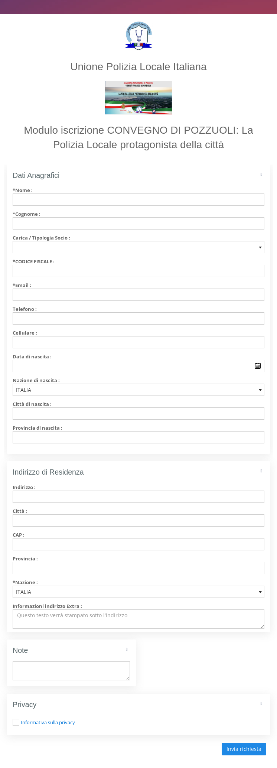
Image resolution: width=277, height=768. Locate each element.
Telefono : (25, 309)
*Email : (22, 285)
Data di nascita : (32, 356)
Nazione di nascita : (36, 380)
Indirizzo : (24, 487)
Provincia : (25, 558)
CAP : (19, 534)
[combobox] (138, 247)
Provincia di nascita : (37, 427)
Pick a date (258, 366)
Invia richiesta (244, 748)
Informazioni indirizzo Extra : (47, 606)
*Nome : (23, 190)
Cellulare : (25, 332)
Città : (20, 511)
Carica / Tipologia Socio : (41, 237)
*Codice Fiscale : (34, 261)
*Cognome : (26, 214)
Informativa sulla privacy (48, 722)
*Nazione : (25, 582)
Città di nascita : (32, 404)
